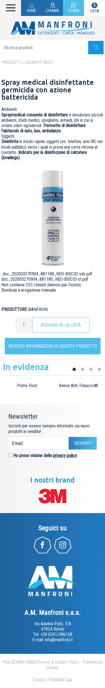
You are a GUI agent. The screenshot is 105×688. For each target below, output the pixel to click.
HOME (31, 8)
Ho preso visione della (45, 455)
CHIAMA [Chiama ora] (52, 8)
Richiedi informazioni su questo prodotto (52, 346)
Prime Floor (27, 385)
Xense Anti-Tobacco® (78, 385)
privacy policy (65, 455)
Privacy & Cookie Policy (58, 662)
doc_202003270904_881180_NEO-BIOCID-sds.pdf (47, 274)
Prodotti (11, 62)
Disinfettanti (39, 62)
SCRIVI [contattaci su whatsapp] (73, 8)
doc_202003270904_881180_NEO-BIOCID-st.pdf (44, 279)
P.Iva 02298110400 (19, 662)
